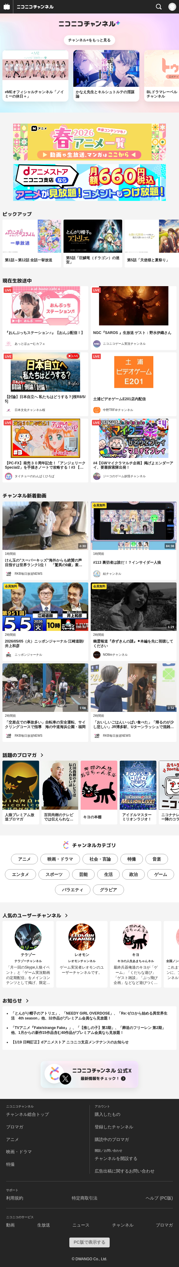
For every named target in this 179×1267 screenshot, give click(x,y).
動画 (10, 1225)
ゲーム (160, 874)
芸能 (83, 874)
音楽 (156, 859)
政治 (133, 874)
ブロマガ (14, 1126)
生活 (108, 874)
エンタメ (20, 874)
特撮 (131, 859)
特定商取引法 (84, 1198)
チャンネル (122, 1225)
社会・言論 (100, 859)
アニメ (24, 859)
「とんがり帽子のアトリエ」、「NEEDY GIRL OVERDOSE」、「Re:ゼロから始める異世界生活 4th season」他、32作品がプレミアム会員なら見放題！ (89, 1015)
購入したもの (107, 1114)
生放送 (43, 1225)
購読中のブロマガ (112, 1139)
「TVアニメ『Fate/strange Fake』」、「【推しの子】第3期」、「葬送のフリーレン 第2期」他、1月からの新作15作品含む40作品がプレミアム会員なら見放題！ (88, 1030)
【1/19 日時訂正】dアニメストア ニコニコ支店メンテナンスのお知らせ (70, 1042)
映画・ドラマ (60, 859)
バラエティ (72, 889)
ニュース (81, 1225)
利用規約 (14, 1198)
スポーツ (54, 874)
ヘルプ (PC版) (159, 1198)
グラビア (108, 889)
